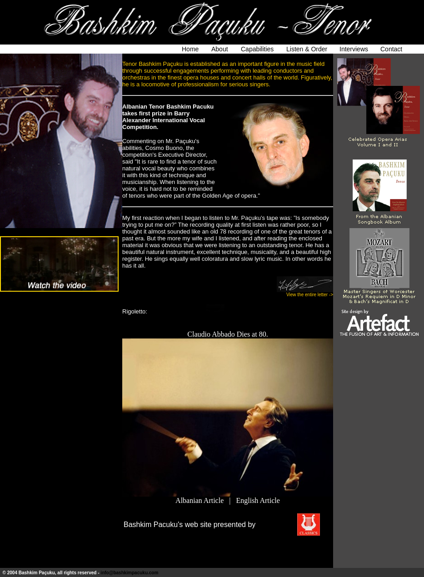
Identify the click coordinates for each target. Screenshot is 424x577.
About (219, 49)
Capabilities (257, 49)
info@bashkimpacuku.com (129, 572)
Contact (391, 49)
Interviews (353, 49)
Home (190, 49)
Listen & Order (306, 49)
